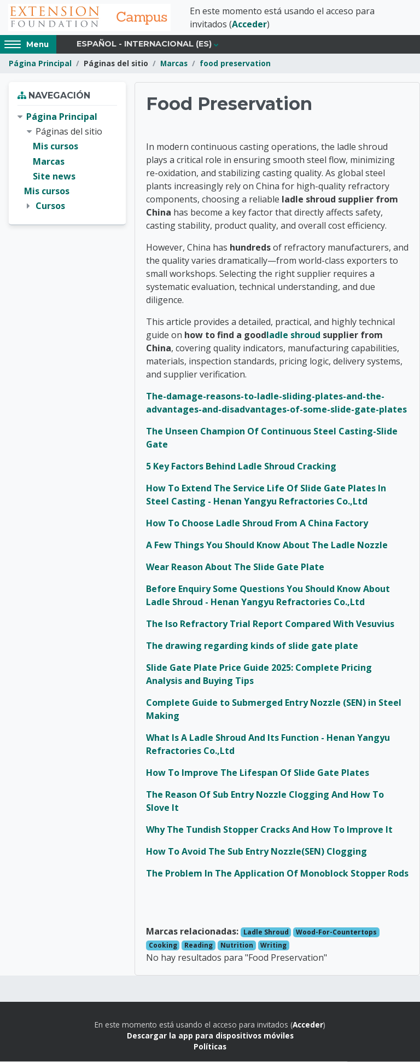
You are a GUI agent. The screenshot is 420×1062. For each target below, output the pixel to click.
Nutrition (236, 945)
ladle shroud (293, 335)
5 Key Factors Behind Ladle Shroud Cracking (241, 467)
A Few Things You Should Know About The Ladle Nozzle (267, 545)
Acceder (249, 25)
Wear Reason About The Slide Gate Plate (235, 567)
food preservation (235, 64)
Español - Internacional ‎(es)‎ (144, 45)
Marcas (174, 64)
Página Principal (40, 64)
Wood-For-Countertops (336, 932)
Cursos (50, 207)
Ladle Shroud (266, 932)
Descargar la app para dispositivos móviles (210, 1036)
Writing (273, 945)
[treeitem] (67, 162)
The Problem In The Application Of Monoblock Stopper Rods (277, 874)
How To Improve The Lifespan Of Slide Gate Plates (257, 773)
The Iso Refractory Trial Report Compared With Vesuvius (270, 624)
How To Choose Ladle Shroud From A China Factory (257, 524)
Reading (198, 945)
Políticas (210, 1047)
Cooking (163, 945)
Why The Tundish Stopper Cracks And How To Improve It (269, 830)
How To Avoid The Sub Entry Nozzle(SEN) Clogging (256, 852)
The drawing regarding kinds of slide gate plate (252, 646)
